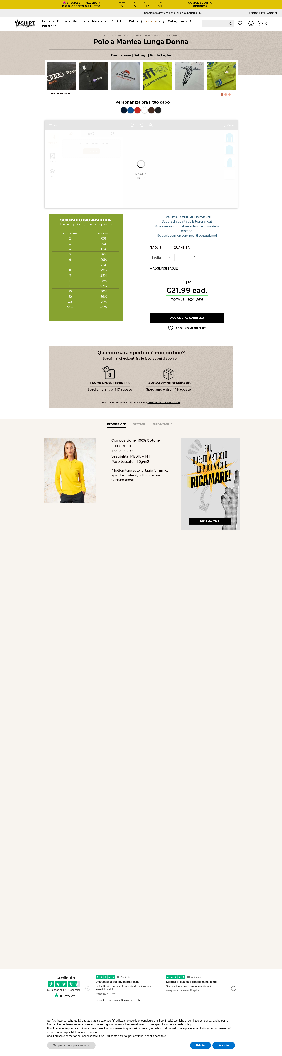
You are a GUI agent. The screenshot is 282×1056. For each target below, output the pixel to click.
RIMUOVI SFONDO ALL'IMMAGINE (187, 217)
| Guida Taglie (159, 55)
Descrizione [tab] (116, 424)
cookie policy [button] (183, 1024)
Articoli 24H (125, 21)
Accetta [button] (224, 1045)
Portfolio (49, 26)
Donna (62, 21)
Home (107, 35)
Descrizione (121, 55)
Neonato (99, 21)
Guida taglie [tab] (162, 424)
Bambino (79, 21)
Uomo (46, 21)
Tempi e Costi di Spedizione (164, 402)
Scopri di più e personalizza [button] (71, 1045)
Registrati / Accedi (263, 13)
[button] (262, 23)
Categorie (176, 21)
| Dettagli (139, 55)
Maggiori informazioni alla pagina (141, 402)
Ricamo (151, 21)
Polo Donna (134, 35)
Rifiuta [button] (200, 1045)
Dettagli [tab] (139, 424)
